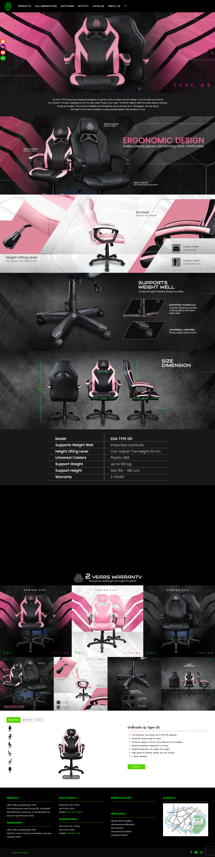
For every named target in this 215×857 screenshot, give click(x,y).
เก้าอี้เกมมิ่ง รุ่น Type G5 (144, 727)
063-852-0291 (73, 833)
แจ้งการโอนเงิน (117, 828)
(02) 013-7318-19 (75, 812)
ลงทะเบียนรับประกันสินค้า (121, 831)
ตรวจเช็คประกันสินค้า (119, 835)
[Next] (211, 53)
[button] (125, 6)
